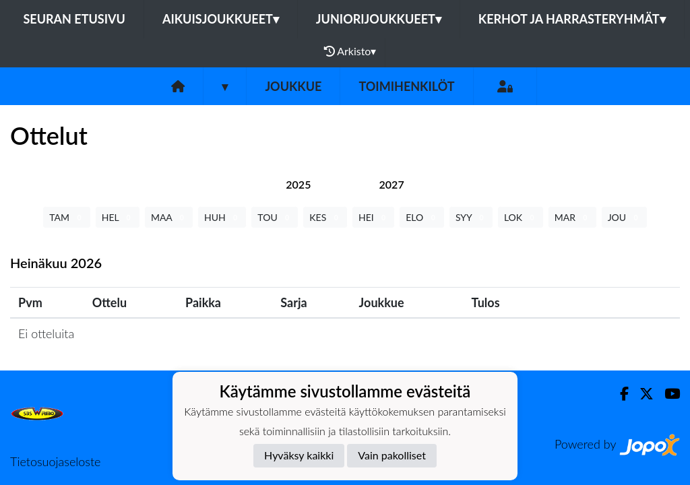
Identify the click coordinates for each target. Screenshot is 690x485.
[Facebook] (619, 394)
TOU (274, 217)
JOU (624, 217)
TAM (66, 217)
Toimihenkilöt (406, 86)
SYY (471, 217)
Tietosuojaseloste (55, 461)
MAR (572, 217)
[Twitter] (641, 394)
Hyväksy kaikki (299, 455)
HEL (117, 217)
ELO (422, 217)
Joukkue (293, 86)
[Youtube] (667, 394)
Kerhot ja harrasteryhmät (572, 18)
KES (325, 217)
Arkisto (350, 51)
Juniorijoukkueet (378, 18)
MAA (169, 217)
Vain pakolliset (392, 455)
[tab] (298, 184)
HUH (222, 217)
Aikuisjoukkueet (220, 18)
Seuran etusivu (74, 18)
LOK (520, 217)
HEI (373, 217)
